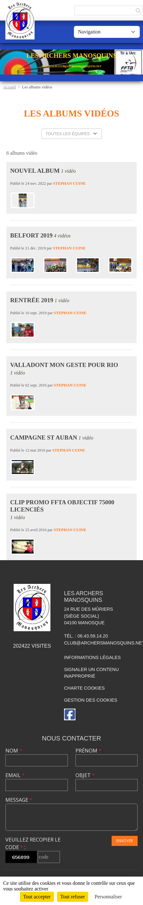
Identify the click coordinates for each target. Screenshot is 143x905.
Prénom (88, 750)
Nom (13, 750)
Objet (85, 775)
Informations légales (92, 657)
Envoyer (124, 840)
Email (15, 775)
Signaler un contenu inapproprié (91, 673)
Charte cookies (84, 688)
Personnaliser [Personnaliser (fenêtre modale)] (108, 896)
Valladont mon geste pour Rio (64, 365)
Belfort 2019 (31, 235)
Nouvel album (35, 170)
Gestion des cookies (90, 700)
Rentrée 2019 (31, 300)
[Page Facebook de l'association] (69, 714)
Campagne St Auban (43, 437)
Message (18, 799)
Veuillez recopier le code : (33, 843)
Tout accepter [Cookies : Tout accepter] (36, 896)
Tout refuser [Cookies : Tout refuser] (72, 896)
